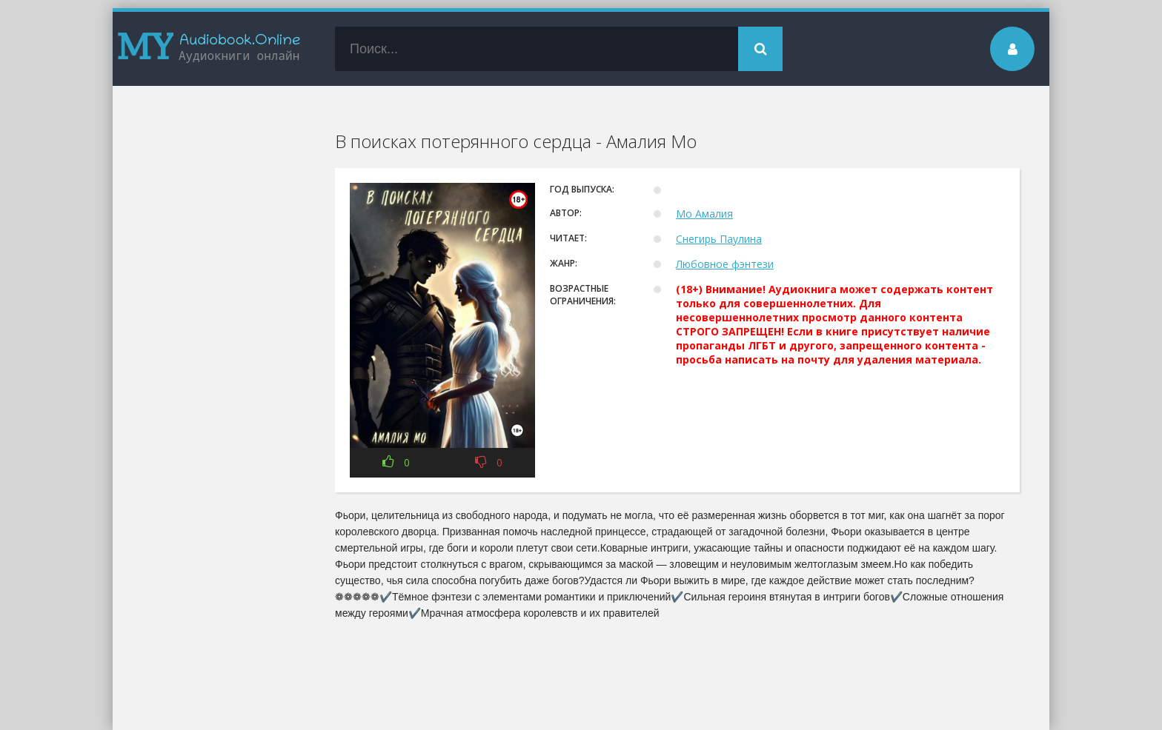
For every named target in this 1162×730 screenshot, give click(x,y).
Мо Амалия (704, 214)
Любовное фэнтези (725, 264)
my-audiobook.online (209, 49)
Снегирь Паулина (719, 239)
